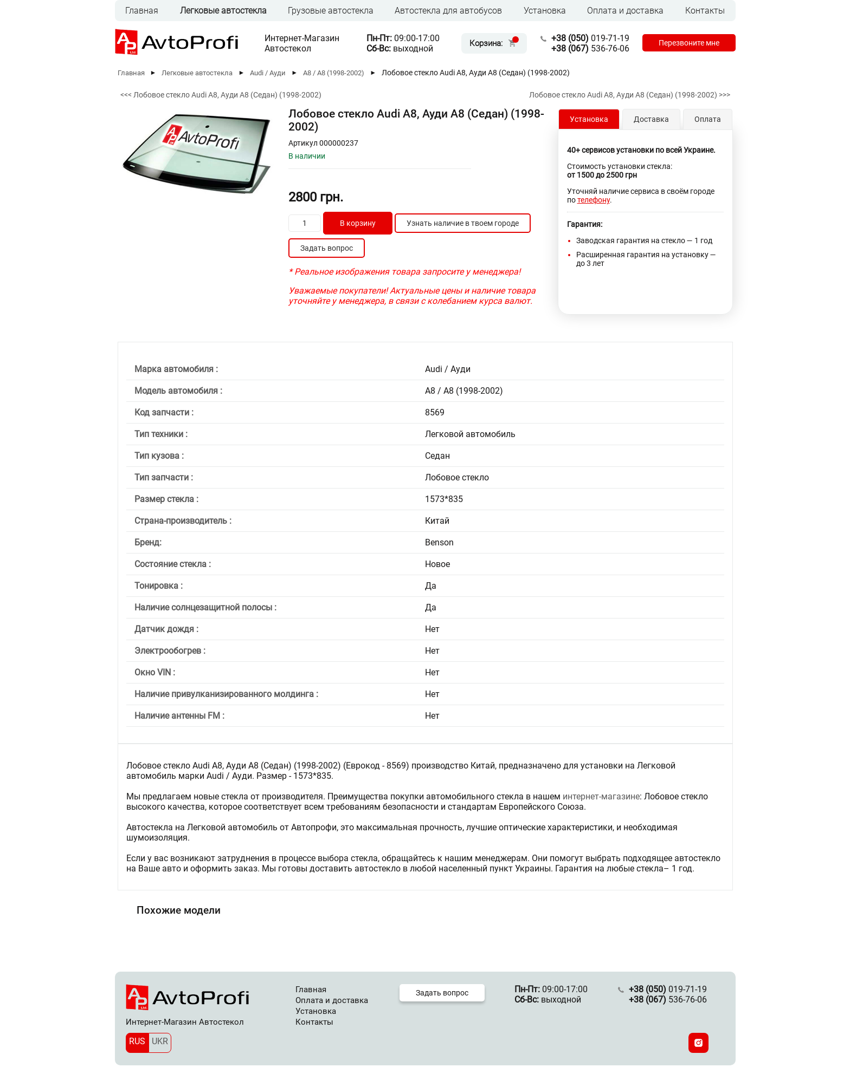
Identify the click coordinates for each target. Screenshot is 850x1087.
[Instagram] (698, 1043)
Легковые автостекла (223, 10)
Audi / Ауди (268, 73)
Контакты (705, 10)
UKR (160, 1041)
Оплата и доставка (625, 10)
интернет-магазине (601, 796)
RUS (137, 1041)
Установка (545, 10)
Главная (141, 10)
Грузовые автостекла (331, 10)
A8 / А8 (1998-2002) (333, 73)
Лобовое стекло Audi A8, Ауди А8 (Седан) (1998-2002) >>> (629, 94)
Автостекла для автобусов (448, 10)
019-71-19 (590, 38)
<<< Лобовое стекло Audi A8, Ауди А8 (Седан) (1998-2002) (220, 94)
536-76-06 (590, 48)
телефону (593, 200)
